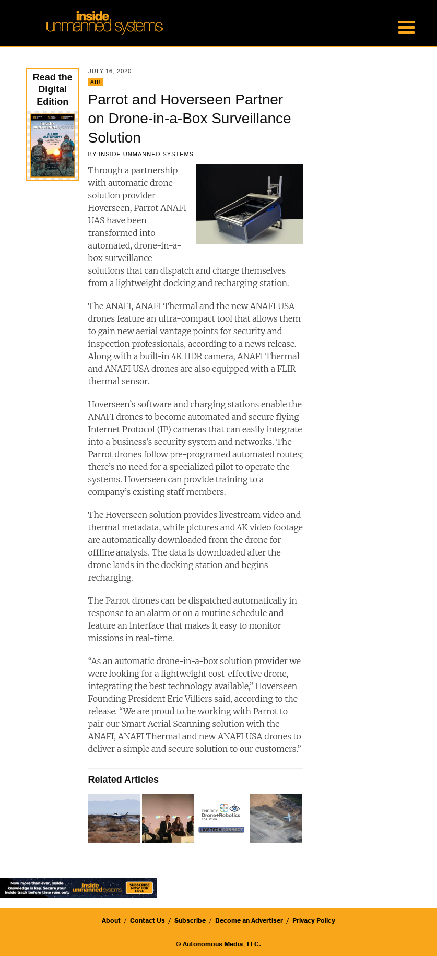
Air (95, 82)
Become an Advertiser (249, 920)
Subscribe (190, 920)
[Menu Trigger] (407, 26)
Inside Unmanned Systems (146, 154)
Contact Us (147, 920)
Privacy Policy (313, 920)
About (111, 920)
